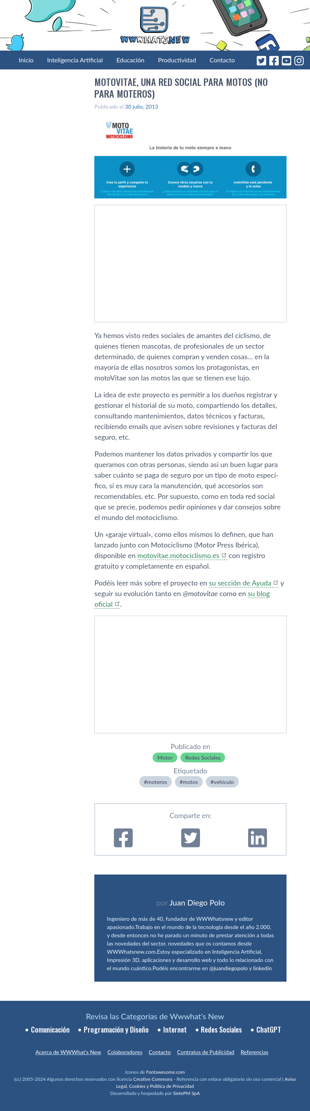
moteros (157, 781)
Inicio (26, 60)
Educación (130, 60)
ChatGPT (268, 1029)
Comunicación (50, 1029)
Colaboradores (125, 1052)
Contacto (222, 60)
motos (190, 781)
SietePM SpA (186, 1093)
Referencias (255, 1052)
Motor (165, 757)
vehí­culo (224, 781)
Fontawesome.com (165, 1072)
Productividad (177, 60)
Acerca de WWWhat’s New (68, 1052)
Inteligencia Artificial (75, 60)
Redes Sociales (203, 757)
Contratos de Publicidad (205, 1052)
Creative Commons (152, 1079)
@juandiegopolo (228, 968)
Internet (175, 1029)
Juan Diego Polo (197, 902)
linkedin (262, 968)
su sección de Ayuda (240, 582)
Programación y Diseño (116, 1029)
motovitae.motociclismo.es (178, 555)
